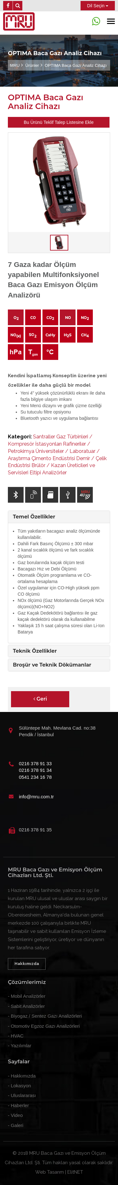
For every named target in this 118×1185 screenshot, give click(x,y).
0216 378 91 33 (35, 763)
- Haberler (18, 1105)
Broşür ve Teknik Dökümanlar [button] (52, 665)
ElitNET (75, 1172)
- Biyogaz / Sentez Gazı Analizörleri (45, 1016)
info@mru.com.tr (36, 796)
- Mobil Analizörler (26, 996)
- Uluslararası (22, 1095)
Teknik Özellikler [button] (35, 651)
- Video (15, 1115)
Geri (40, 699)
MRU (15, 65)
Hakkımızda (26, 963)
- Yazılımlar (19, 1045)
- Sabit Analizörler (26, 1006)
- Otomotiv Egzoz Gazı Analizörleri (44, 1026)
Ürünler (32, 65)
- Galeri (15, 1125)
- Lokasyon (19, 1085)
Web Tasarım (49, 1172)
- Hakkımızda (22, 1075)
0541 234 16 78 (35, 777)
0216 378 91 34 (35, 770)
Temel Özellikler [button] (34, 517)
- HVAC (16, 1035)
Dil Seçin (97, 5)
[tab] (59, 517)
